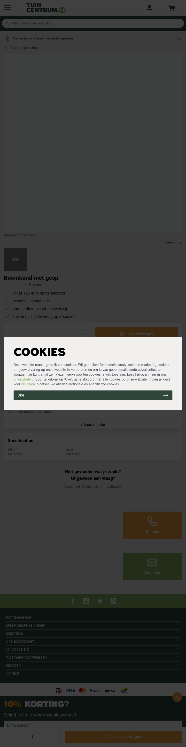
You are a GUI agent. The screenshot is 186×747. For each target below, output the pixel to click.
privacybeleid (23, 379)
